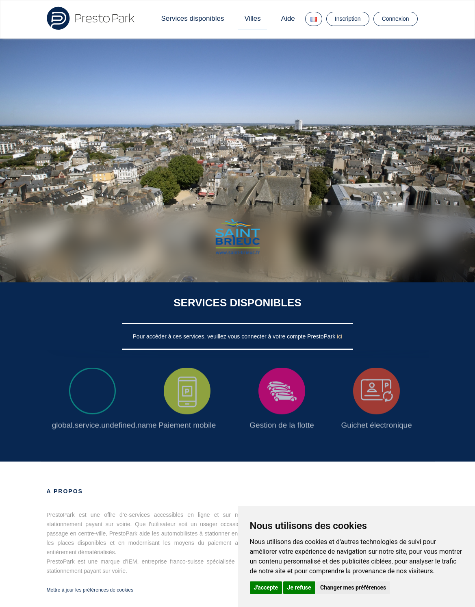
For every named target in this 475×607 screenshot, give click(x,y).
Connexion (395, 18)
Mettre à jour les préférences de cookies (90, 590)
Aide (288, 18)
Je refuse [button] (299, 587)
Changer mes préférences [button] (353, 587)
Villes (252, 18)
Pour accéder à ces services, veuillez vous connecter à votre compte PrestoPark (235, 336)
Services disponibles (192, 18)
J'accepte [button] (266, 587)
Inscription (348, 18)
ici (339, 336)
